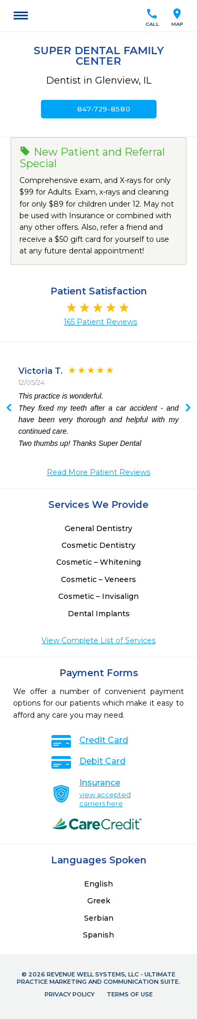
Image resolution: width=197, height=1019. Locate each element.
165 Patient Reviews (100, 322)
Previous (188, 408)
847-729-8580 (99, 109)
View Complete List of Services (98, 640)
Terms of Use (130, 994)
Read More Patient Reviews (98, 472)
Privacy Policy (70, 994)
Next (9, 408)
